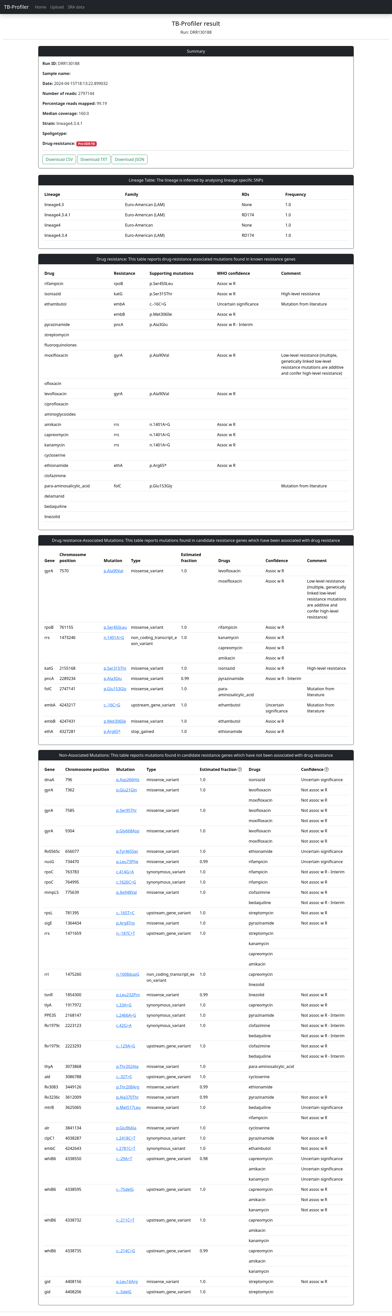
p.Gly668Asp (127, 831)
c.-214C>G (125, 1251)
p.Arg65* (112, 731)
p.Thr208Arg (127, 1087)
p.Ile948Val (126, 892)
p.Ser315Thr (115, 668)
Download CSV (59, 159)
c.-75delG (125, 1189)
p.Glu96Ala (126, 1128)
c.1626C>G (126, 882)
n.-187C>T (125, 933)
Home (40, 7)
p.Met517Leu (128, 1107)
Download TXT (93, 159)
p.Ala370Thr (127, 1097)
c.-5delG (124, 1292)
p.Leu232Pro (128, 994)
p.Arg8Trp (125, 923)
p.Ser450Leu (115, 627)
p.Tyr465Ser (127, 851)
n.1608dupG (127, 974)
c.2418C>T (126, 1138)
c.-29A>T (124, 1158)
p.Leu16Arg (127, 1281)
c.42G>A (124, 1025)
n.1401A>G (114, 637)
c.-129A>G (125, 1046)
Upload (57, 7)
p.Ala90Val (113, 571)
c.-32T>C (124, 1076)
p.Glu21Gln (126, 790)
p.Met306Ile (115, 721)
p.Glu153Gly (115, 688)
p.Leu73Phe (127, 861)
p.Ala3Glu (113, 678)
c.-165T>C (125, 913)
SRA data (76, 7)
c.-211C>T (125, 1220)
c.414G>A (125, 872)
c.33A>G (124, 1005)
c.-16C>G (112, 705)
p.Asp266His (128, 779)
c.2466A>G (126, 1015)
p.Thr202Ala (127, 1066)
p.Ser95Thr (126, 810)
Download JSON (129, 159)
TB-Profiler (16, 6)
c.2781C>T (126, 1148)
